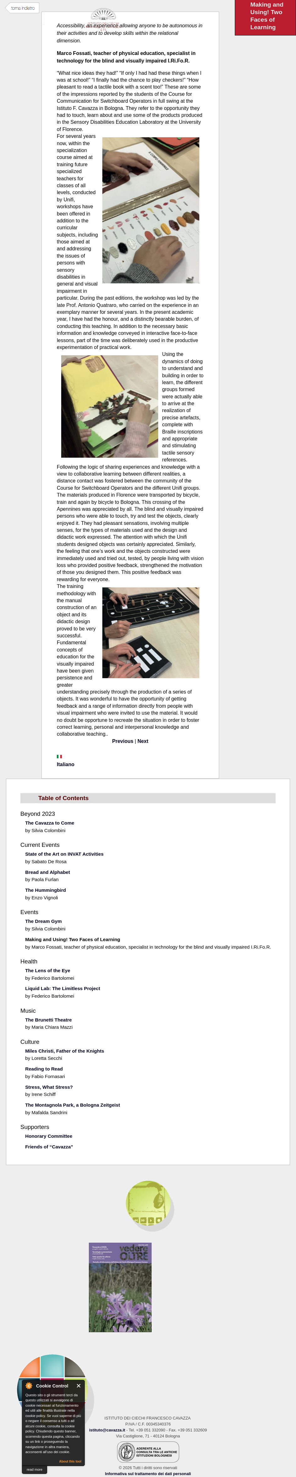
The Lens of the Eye (47, 970)
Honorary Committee (48, 1136)
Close (79, 1386)
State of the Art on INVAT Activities (64, 854)
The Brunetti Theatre (48, 1019)
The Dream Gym (43, 921)
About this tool (70, 1461)
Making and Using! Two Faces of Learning (72, 939)
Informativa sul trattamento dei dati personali (148, 1473)
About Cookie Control (28, 1385)
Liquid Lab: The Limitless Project (62, 988)
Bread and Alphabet (47, 872)
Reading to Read (44, 1068)
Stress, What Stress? (49, 1087)
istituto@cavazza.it (107, 1430)
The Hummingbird (45, 890)
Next (142, 741)
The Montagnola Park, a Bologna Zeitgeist (72, 1105)
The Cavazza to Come (49, 823)
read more (34, 1469)
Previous (122, 741)
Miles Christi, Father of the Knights (64, 1051)
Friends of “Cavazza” (49, 1146)
